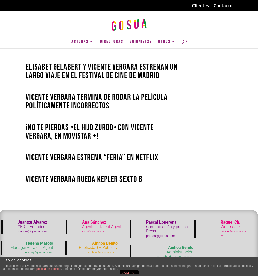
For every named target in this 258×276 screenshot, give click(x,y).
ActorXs (79, 42)
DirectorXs (111, 42)
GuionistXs (141, 42)
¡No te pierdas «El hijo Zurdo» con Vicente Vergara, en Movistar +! (90, 131)
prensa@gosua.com (160, 236)
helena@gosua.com (37, 252)
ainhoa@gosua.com (102, 252)
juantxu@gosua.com (32, 231)
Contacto (223, 5)
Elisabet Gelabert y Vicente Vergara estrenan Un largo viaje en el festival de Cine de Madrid (102, 71)
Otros (164, 42)
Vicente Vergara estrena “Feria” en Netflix (92, 157)
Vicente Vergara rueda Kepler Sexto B (84, 179)
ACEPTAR (128, 272)
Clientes (200, 5)
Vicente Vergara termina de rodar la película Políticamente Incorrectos (97, 101)
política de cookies (48, 269)
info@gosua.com (94, 231)
